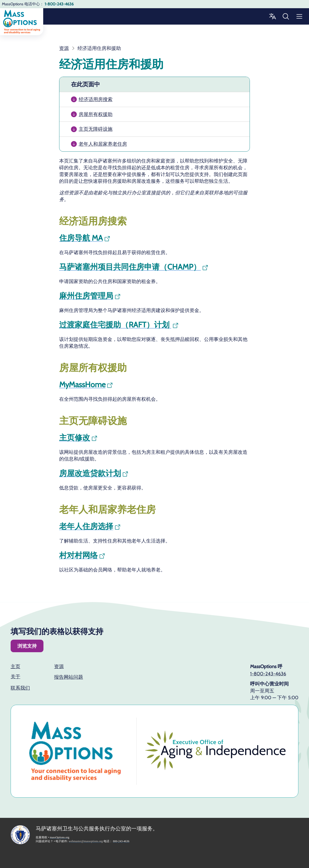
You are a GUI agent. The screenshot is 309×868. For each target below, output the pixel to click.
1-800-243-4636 (268, 674)
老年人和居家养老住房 (103, 144)
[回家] (21, 21)
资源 (59, 666)
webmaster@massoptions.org (86, 841)
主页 (15, 666)
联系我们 (20, 688)
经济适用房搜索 (95, 99)
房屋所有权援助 (95, 114)
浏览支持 (27, 646)
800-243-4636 (121, 841)
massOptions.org (59, 837)
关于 (15, 676)
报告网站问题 (68, 677)
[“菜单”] (299, 16)
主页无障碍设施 (95, 129)
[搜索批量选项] (286, 16)
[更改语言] (272, 16)
